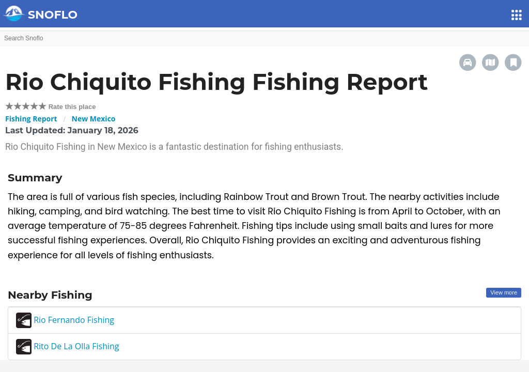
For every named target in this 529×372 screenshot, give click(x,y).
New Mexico (94, 118)
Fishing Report (31, 118)
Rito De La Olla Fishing (67, 346)
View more (503, 292)
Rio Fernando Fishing (65, 320)
